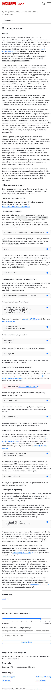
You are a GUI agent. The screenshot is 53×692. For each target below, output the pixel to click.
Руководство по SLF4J (38, 591)
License (39, 690)
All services (6, 682)
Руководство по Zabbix (11, 12)
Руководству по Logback (21, 559)
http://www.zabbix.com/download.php (16, 206)
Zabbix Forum (41, 682)
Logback (26, 321)
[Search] (43, 4)
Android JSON (7, 323)
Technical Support (8, 678)
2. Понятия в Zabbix (29, 12)
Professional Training (43, 678)
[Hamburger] (49, 3)
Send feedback (26, 644)
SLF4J (34, 321)
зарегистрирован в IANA (27, 390)
